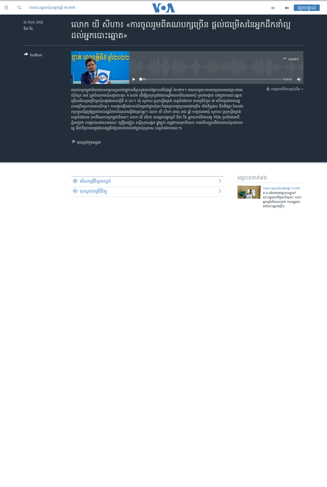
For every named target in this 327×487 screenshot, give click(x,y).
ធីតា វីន (28, 29)
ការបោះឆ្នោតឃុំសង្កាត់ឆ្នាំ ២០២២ (52, 8)
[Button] (33, 55)
